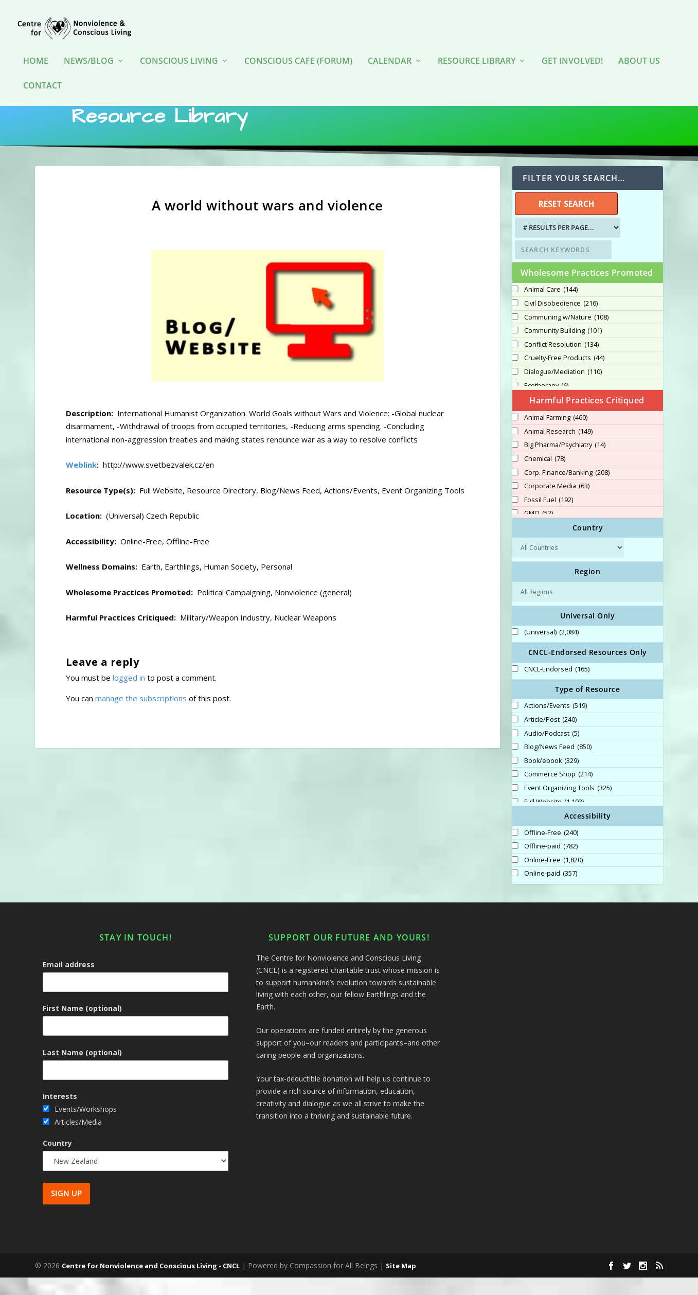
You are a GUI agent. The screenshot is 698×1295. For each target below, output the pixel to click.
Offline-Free (551, 850)
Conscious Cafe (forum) (298, 46)
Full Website (554, 819)
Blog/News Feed (558, 764)
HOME (35, 46)
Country (57, 1160)
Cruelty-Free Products (564, 375)
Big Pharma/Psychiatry (564, 462)
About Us (639, 46)
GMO (538, 531)
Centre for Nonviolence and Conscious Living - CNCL (151, 1283)
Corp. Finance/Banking (567, 490)
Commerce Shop (558, 792)
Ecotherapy (546, 403)
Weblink (81, 482)
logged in (129, 695)
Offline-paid (551, 864)
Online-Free (553, 878)
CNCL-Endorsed (556, 687)
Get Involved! (572, 46)
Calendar (389, 46)
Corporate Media (556, 504)
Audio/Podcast (551, 751)
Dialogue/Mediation (563, 389)
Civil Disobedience (561, 321)
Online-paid (550, 891)
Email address (69, 982)
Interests (60, 1114)
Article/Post (550, 737)
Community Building (563, 348)
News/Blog (89, 46)
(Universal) (551, 650)
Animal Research (558, 449)
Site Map (401, 1283)
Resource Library (476, 46)
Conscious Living (179, 46)
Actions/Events (555, 723)
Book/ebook (551, 778)
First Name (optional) (82, 1026)
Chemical (544, 476)
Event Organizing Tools (568, 806)
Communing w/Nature (566, 335)
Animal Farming (555, 435)
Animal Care (551, 307)
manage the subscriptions (141, 716)
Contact (42, 71)
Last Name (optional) (82, 1070)
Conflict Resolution (561, 362)
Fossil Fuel (548, 517)
